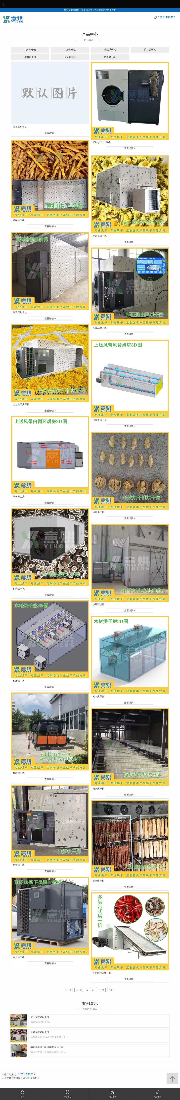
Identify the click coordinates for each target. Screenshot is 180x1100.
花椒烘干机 (70, 49)
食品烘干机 (70, 57)
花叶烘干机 (30, 49)
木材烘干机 (30, 57)
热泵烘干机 (110, 57)
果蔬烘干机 (110, 49)
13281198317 (166, 17)
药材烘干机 (150, 49)
